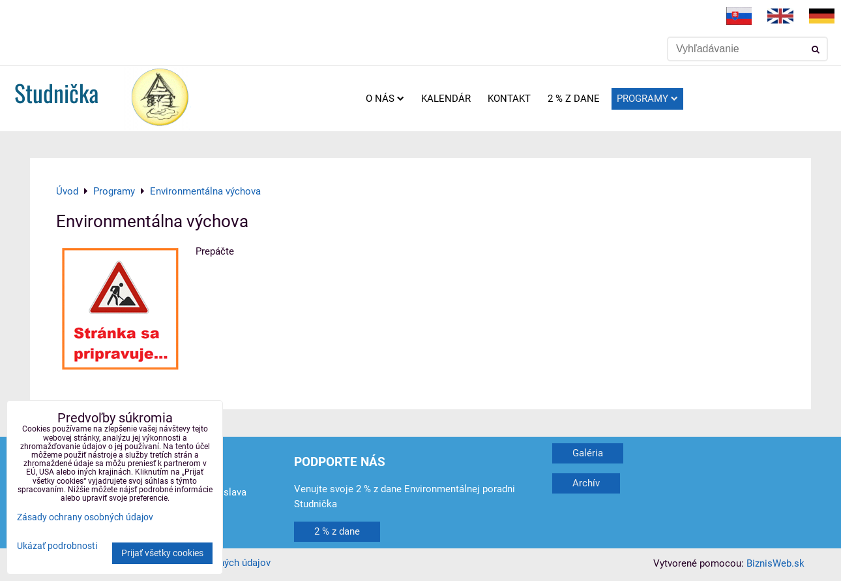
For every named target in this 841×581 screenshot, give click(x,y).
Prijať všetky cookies (162, 553)
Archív (586, 483)
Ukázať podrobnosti (57, 546)
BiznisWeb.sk (775, 563)
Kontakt (509, 98)
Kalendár (446, 98)
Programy (647, 98)
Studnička (56, 92)
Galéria (587, 453)
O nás (385, 98)
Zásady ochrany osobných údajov (85, 517)
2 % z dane (574, 98)
